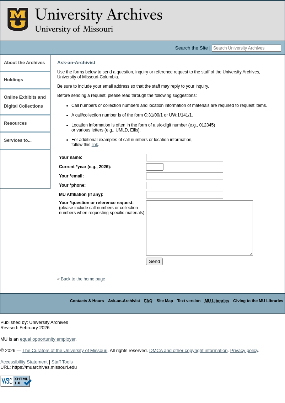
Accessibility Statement (24, 372)
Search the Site (191, 48)
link (95, 144)
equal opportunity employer (47, 349)
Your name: (70, 157)
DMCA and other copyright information (188, 361)
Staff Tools (62, 372)
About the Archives (24, 62)
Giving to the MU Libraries (258, 311)
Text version (188, 311)
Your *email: (71, 176)
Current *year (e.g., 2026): (85, 166)
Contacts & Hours (87, 311)
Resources (15, 123)
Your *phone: (72, 185)
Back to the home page (83, 289)
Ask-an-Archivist (124, 311)
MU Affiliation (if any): (81, 194)
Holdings (13, 79)
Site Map (164, 311)
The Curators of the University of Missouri (64, 361)
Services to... (18, 140)
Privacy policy (244, 361)
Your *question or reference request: (96, 202)
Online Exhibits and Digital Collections (25, 102)
